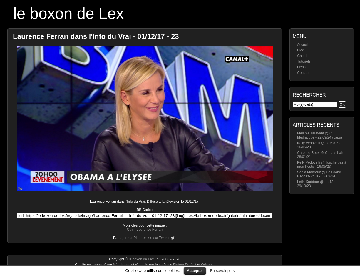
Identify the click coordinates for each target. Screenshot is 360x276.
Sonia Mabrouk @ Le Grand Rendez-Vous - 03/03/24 (319, 174)
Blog (300, 50)
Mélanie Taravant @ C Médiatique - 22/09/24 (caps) (319, 135)
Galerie (303, 56)
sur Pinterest (137, 238)
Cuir (130, 229)
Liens (301, 67)
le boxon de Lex (68, 13)
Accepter (195, 270)
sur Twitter (161, 238)
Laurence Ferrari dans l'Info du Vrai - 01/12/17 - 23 (96, 36)
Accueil (303, 45)
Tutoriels (304, 61)
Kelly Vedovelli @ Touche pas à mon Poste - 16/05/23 (321, 164)
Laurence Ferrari (149, 229)
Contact (303, 73)
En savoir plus (222, 270)
